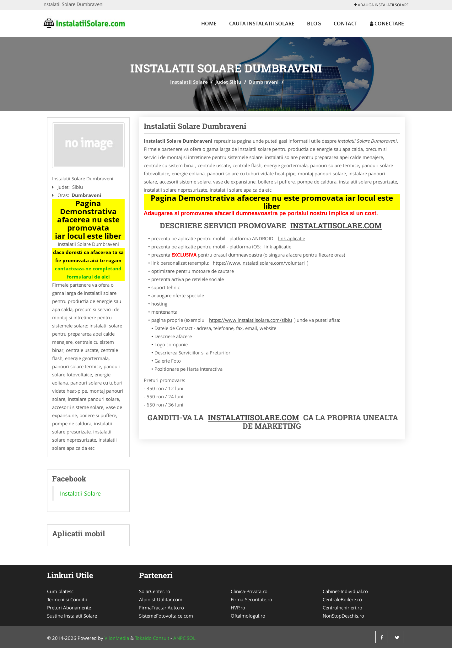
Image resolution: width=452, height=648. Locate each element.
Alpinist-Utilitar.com (160, 599)
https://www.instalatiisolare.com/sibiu (250, 320)
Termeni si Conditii (67, 599)
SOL (191, 638)
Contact (345, 23)
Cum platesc (60, 591)
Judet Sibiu (228, 82)
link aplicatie (291, 238)
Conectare (387, 23)
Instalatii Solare (189, 82)
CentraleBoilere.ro (342, 599)
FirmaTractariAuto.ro (161, 607)
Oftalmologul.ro (248, 616)
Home (209, 23)
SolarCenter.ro (154, 591)
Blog (314, 23)
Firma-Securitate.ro (251, 599)
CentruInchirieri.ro (342, 607)
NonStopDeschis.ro (343, 616)
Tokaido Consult (152, 638)
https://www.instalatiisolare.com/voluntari (259, 263)
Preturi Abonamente (69, 607)
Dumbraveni (264, 82)
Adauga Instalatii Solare (381, 5)
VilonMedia (117, 638)
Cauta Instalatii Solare (261, 23)
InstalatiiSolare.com (336, 225)
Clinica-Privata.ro (249, 591)
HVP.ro (238, 607)
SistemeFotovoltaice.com (166, 616)
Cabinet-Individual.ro (345, 591)
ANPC (179, 638)
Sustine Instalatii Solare (72, 616)
